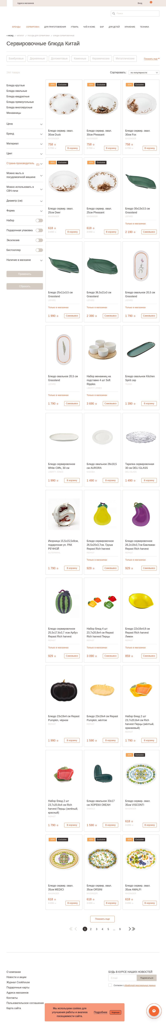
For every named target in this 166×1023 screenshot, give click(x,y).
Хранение (129, 27)
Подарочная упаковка (22, 230)
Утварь (74, 27)
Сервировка (32, 27)
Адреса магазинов (25, 3)
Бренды (16, 27)
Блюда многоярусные (19, 107)
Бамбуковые (16, 58)
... (114, 929)
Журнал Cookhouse (18, 982)
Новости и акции (16, 977)
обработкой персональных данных (139, 985)
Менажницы (13, 113)
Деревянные (37, 58)
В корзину (72, 148)
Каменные (80, 58)
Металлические (125, 58)
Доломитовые (59, 58)
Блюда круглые (15, 85)
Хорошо (115, 1012)
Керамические (101, 58)
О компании (13, 972)
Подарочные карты (17, 987)
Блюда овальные (16, 91)
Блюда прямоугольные (20, 102)
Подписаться (146, 978)
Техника (144, 27)
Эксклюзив (22, 240)
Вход (140, 3)
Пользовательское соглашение (25, 1003)
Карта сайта (13, 1008)
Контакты (12, 997)
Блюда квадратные (18, 96)
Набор (22, 220)
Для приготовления (55, 27)
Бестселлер (22, 250)
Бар (102, 27)
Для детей (114, 27)
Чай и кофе (89, 27)
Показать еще (102, 919)
